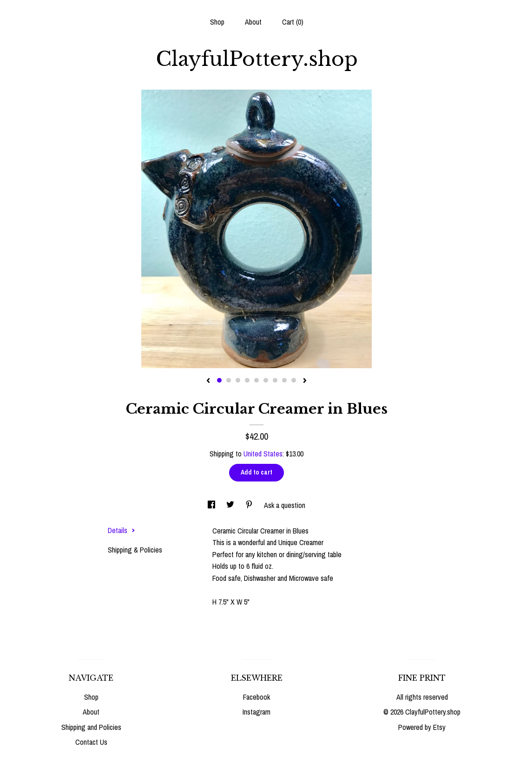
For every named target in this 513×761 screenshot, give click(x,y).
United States (263, 454)
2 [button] (228, 380)
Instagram (256, 712)
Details (121, 530)
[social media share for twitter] (231, 505)
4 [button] (247, 380)
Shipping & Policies (135, 550)
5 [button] (256, 380)
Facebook (256, 697)
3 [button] (238, 380)
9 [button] (293, 380)
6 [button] (265, 380)
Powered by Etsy (422, 727)
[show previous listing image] (208, 381)
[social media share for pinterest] (250, 505)
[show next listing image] (305, 381)
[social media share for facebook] (212, 505)
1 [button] (219, 380)
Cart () (292, 22)
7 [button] (275, 380)
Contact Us (91, 742)
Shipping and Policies (91, 727)
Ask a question (284, 505)
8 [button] (284, 380)
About (253, 22)
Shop (217, 22)
